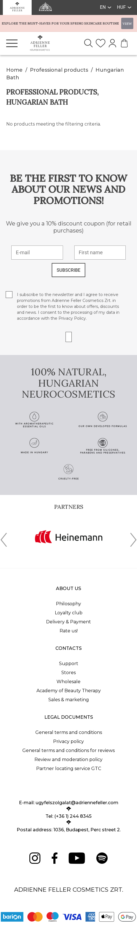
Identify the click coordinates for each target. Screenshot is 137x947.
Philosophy (68, 603)
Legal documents (68, 717)
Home (14, 70)
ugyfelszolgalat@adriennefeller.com (77, 802)
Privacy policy (68, 741)
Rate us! (69, 630)
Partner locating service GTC (68, 768)
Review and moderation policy (68, 759)
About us (68, 588)
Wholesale (68, 681)
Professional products (59, 70)
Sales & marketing (68, 699)
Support (68, 663)
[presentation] (4, 541)
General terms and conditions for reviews (68, 750)
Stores (68, 672)
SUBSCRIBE (68, 270)
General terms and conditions (68, 732)
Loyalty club (68, 612)
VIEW (127, 23)
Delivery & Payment (68, 621)
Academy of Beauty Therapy (68, 690)
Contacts (68, 648)
